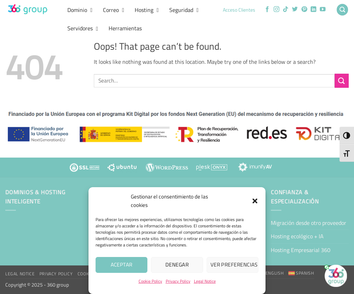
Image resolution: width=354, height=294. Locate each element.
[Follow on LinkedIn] (313, 9)
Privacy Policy (178, 281)
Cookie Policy (150, 281)
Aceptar (122, 264)
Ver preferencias (234, 264)
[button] (254, 200)
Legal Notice (205, 281)
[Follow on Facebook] (267, 9)
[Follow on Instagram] (276, 9)
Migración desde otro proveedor (308, 223)
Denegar (177, 264)
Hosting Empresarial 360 (300, 250)
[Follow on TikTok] (285, 9)
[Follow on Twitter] (295, 9)
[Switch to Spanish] (301, 273)
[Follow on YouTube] (322, 9)
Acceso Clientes (239, 9)
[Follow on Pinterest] (304, 9)
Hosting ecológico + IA (297, 236)
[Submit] (342, 80)
